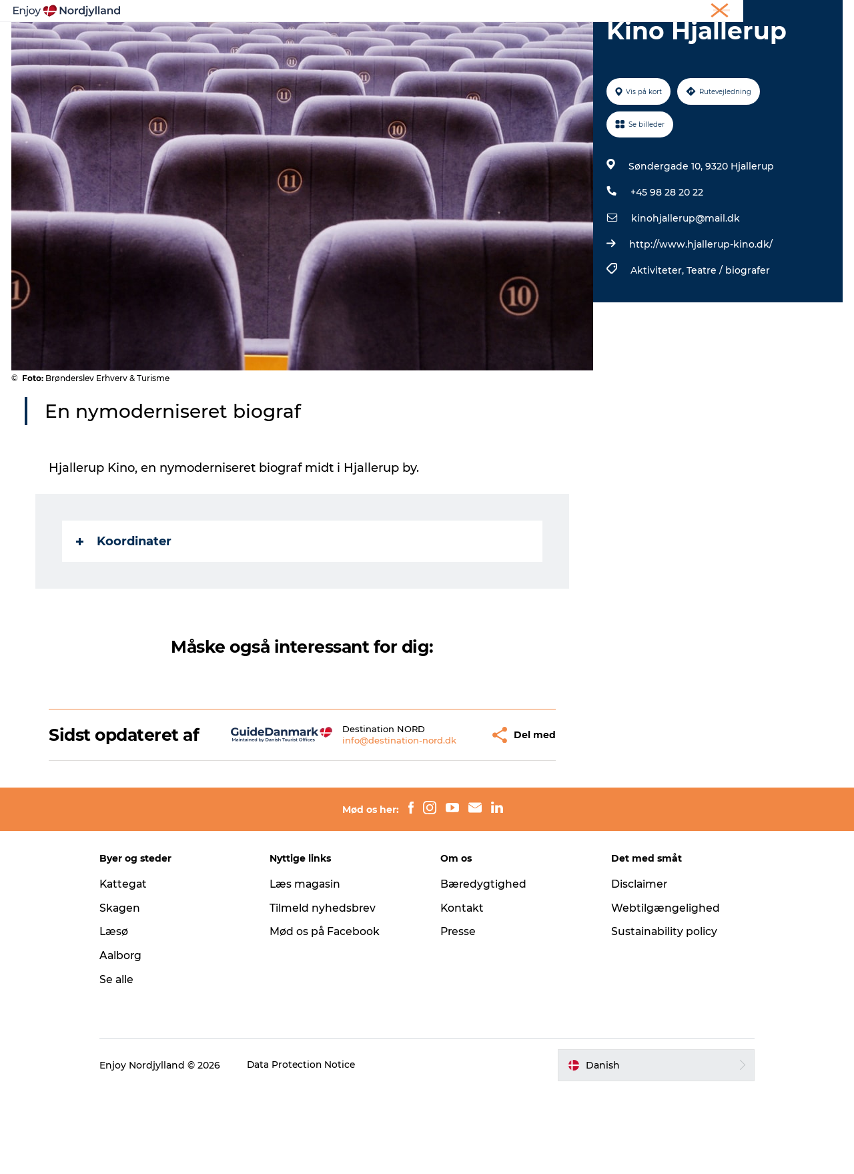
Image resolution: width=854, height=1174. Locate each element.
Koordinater (124, 604)
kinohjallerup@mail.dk (684, 282)
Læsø (126, 1014)
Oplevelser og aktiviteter (240, 43)
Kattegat (136, 966)
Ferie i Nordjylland (643, 12)
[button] (449, 808)
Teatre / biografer (727, 334)
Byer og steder (457, 43)
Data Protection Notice (315, 1148)
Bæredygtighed (483, 966)
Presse (458, 1014)
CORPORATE (817, 12)
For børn (653, 43)
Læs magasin (312, 966)
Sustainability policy (658, 1014)
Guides (531, 43)
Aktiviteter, (658, 334)
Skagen (132, 990)
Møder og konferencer (735, 12)
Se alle (129, 1062)
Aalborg (133, 1038)
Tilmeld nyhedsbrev (329, 990)
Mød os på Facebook (332, 1014)
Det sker (590, 43)
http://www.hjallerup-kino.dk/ (700, 308)
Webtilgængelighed (658, 990)
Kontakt (462, 990)
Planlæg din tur (361, 43)
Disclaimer (633, 966)
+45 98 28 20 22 (666, 256)
